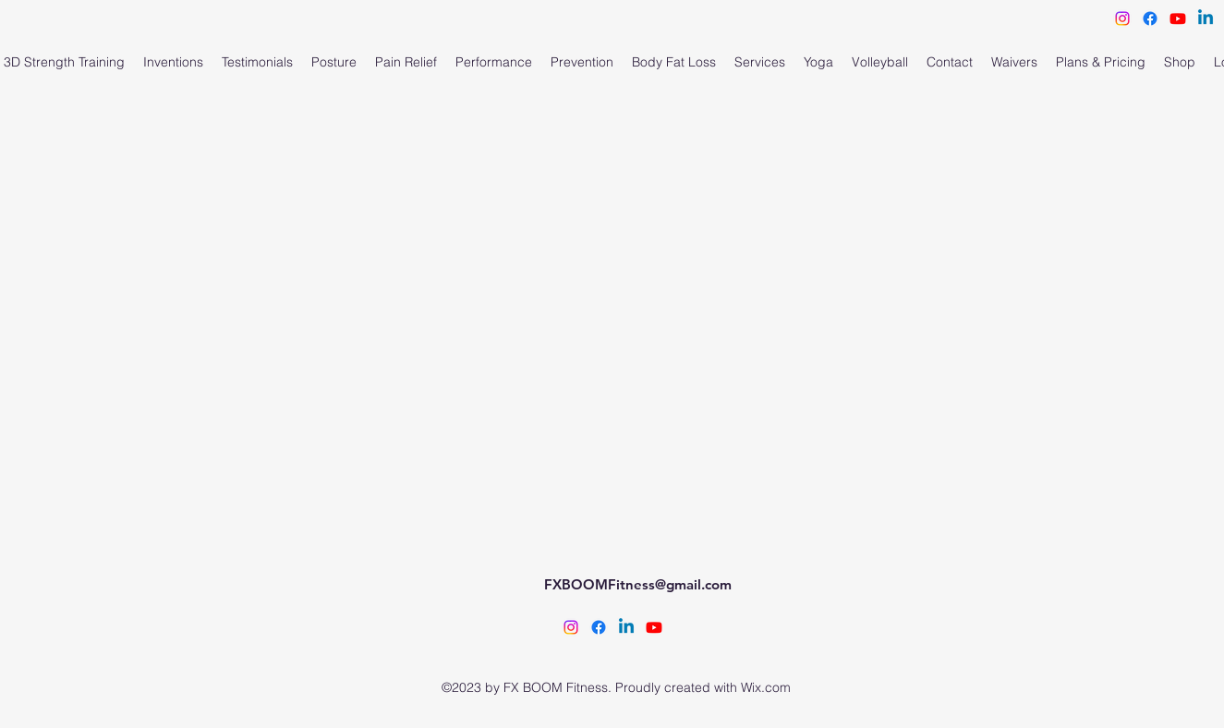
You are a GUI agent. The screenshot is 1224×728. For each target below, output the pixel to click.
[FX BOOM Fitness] (654, 627)
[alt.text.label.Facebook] (598, 627)
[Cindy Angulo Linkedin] (626, 627)
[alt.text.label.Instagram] (571, 627)
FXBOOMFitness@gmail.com (638, 584)
